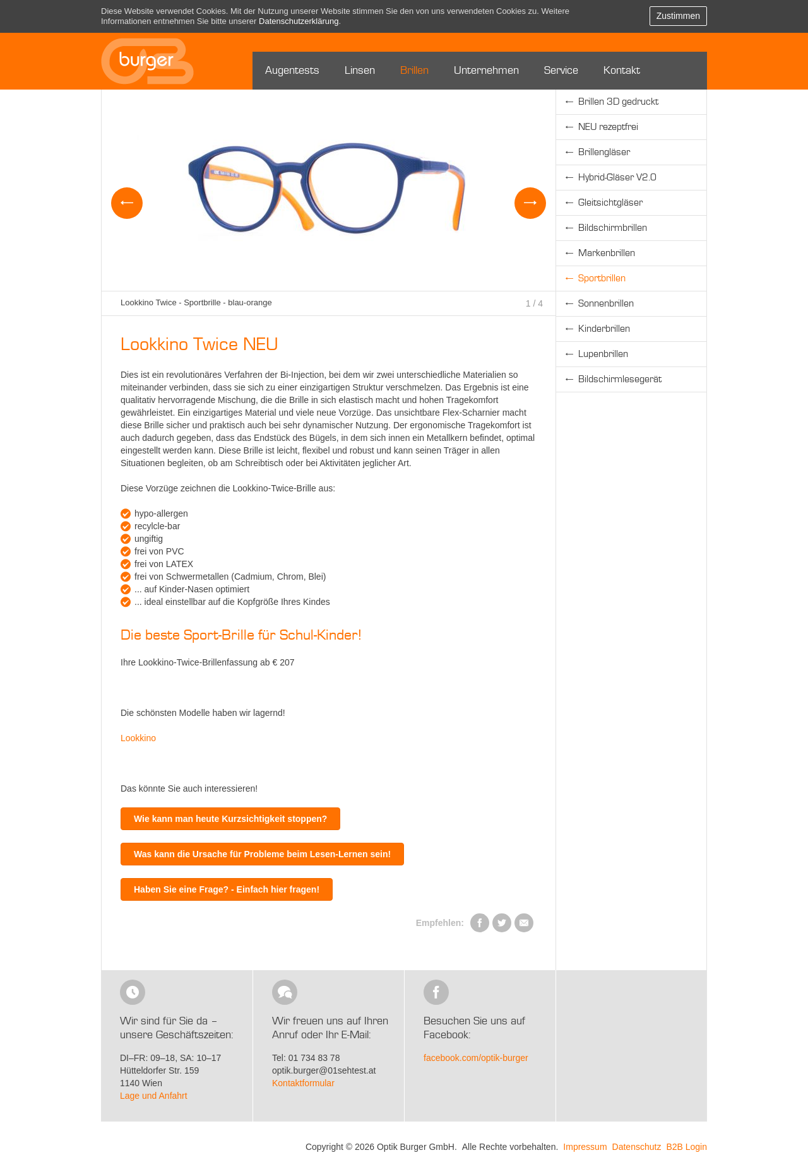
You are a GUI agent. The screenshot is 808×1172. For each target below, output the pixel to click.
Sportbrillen (602, 279)
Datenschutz (637, 1147)
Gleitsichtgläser (610, 203)
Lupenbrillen (603, 354)
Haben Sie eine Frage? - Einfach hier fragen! (226, 889)
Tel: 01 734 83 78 (306, 1058)
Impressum (585, 1147)
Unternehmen (486, 70)
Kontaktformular (303, 1083)
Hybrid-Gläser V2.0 (617, 178)
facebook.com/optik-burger (476, 1058)
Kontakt (621, 70)
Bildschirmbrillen (612, 228)
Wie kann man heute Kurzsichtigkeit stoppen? (230, 819)
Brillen (414, 70)
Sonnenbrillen (606, 304)
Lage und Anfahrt (153, 1096)
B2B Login (686, 1147)
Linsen (360, 70)
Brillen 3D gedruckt (618, 102)
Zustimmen (678, 16)
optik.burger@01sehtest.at (324, 1070)
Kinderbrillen (604, 329)
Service (561, 70)
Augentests (292, 70)
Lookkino (138, 738)
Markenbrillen (606, 254)
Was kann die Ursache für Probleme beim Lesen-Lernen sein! (262, 854)
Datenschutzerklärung (298, 21)
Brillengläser (604, 153)
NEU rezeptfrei (608, 127)
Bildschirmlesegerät (620, 380)
